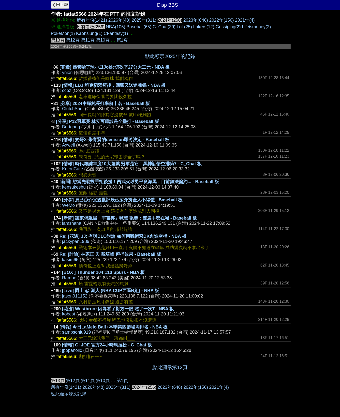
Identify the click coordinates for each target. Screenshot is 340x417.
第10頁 (103, 40)
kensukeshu (74, 187)
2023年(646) (195, 20)
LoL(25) (184, 26)
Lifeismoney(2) (256, 26)
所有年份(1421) (92, 20)
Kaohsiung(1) (89, 33)
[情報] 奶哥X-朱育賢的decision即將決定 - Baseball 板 (115, 139)
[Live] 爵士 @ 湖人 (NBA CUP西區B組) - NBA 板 (110, 290)
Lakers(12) (203, 26)
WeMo (68, 205)
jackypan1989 (75, 241)
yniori (67, 72)
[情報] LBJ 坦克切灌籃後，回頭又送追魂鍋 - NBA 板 (113, 85)
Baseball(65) (139, 26)
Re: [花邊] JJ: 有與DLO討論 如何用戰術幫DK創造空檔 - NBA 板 (122, 236)
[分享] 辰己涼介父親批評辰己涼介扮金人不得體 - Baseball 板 (122, 199)
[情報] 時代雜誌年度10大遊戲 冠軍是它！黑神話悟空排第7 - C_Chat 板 (132, 163)
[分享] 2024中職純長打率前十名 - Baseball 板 (104, 103)
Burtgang (71, 126)
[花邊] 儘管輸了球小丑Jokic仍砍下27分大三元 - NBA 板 (114, 67)
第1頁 (122, 40)
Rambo (69, 277)
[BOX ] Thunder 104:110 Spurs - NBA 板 (103, 272)
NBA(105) (115, 26)
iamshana (71, 223)
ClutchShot (73, 108)
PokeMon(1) (63, 33)
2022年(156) (221, 20)
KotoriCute (72, 168)
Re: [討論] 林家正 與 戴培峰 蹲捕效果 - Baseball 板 (110, 254)
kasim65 (70, 259)
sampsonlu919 (76, 332)
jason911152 (75, 296)
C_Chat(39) (164, 26)
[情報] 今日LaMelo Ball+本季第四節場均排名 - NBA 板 (113, 327)
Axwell (68, 145)
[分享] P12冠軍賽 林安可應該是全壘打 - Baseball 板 (107, 121)
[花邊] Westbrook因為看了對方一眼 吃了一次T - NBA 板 (118, 308)
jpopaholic (72, 350)
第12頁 (73, 40)
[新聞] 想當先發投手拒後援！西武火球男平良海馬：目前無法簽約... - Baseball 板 (139, 181)
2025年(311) (144, 20)
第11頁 (88, 40)
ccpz (66, 90)
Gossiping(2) (228, 26)
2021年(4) (245, 20)
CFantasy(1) (116, 33)
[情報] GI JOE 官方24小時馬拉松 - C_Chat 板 (107, 345)
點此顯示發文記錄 (68, 393)
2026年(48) (119, 20)
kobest (68, 314)
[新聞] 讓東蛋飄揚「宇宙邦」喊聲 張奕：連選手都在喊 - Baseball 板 (129, 218)
